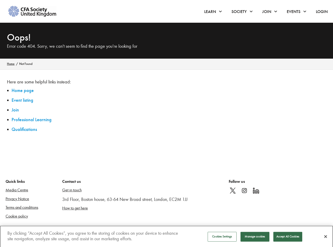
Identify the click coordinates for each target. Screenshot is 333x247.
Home (11, 64)
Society (239, 11)
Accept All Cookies (287, 237)
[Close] (326, 237)
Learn (210, 11)
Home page (23, 90)
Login (322, 11)
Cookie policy (17, 216)
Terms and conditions (22, 207)
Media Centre (17, 190)
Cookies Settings (222, 237)
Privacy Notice (17, 198)
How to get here (75, 208)
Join (266, 11)
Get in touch (72, 190)
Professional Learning (32, 120)
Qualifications (24, 129)
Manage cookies (255, 237)
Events (293, 11)
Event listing (22, 100)
